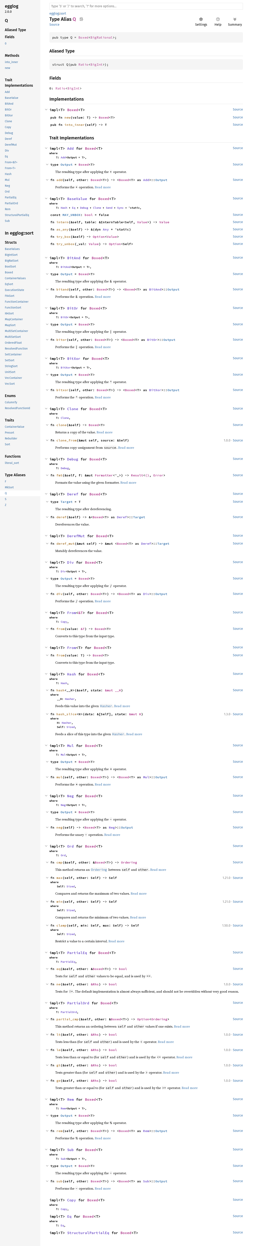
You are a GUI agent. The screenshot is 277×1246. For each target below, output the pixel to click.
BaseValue (77, 198)
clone (61, 425)
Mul (70, 745)
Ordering (129, 862)
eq (58, 969)
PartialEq (77, 952)
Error (158, 475)
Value (142, 222)
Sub (70, 1149)
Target (66, 502)
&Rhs (95, 984)
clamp (61, 925)
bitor (61, 340)
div (59, 594)
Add (70, 148)
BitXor (73, 358)
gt (58, 1065)
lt (58, 1034)
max (59, 878)
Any (106, 229)
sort (63, 13)
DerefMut (76, 536)
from (60, 629)
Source (54, 24)
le (58, 1050)
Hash (64, 208)
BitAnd (73, 258)
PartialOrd (78, 1003)
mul (59, 777)
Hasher (70, 699)
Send (109, 208)
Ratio (83, 64)
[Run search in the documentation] (146, 6)
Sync (120, 208)
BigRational (102, 37)
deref (61, 517)
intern (62, 222)
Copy (64, 622)
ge (58, 1081)
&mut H (135, 714)
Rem (70, 1099)
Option (99, 237)
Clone (97, 208)
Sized (71, 727)
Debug (84, 208)
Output (66, 164)
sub (59, 1181)
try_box (63, 237)
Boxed (83, 37)
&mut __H (113, 690)
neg (59, 827)
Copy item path (81, 19)
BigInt (97, 64)
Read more (103, 187)
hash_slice (66, 714)
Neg (70, 796)
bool (89, 215)
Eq (73, 208)
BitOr (72, 308)
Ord (70, 846)
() (147, 475)
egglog (54, 13)
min (59, 901)
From (71, 612)
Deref (72, 494)
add (59, 180)
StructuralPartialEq (88, 1232)
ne (58, 984)
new (68, 117)
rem (59, 1131)
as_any (62, 229)
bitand (62, 289)
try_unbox (65, 244)
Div (70, 562)
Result (137, 475)
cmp (59, 862)
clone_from (66, 440)
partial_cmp (67, 1019)
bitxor (62, 390)
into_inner (75, 125)
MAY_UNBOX (71, 215)
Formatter (104, 475)
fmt (59, 475)
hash (60, 690)
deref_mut (65, 543)
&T (80, 612)
